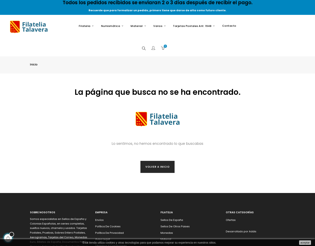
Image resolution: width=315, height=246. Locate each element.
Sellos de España (172, 200)
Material (166, 220)
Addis (252, 212)
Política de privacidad (109, 213)
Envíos (99, 200)
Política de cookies (108, 207)
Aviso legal (102, 220)
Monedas (167, 213)
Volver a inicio (157, 147)
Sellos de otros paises (175, 207)
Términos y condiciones (111, 226)
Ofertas (231, 200)
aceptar (305, 242)
